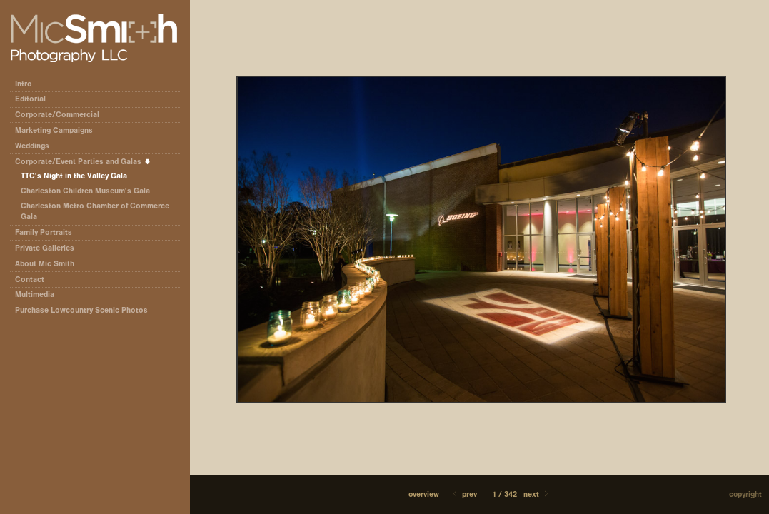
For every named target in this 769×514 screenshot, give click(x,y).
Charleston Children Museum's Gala (85, 191)
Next (537, 494)
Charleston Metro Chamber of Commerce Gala (95, 211)
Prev (464, 494)
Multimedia (34, 294)
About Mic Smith (44, 263)
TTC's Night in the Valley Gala (74, 176)
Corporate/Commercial (62, 114)
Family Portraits (43, 232)
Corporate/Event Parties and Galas (83, 161)
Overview (423, 494)
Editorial (35, 99)
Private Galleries (44, 248)
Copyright (745, 494)
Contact (29, 279)
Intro (23, 84)
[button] (423, 494)
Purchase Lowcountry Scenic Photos (81, 310)
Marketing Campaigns (54, 130)
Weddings (32, 146)
